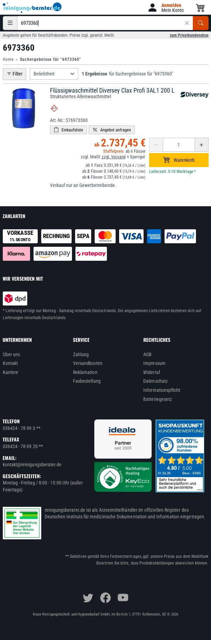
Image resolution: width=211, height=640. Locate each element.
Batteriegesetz (157, 399)
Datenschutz (155, 381)
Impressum (154, 363)
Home (8, 59)
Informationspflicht (161, 390)
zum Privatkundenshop (189, 35)
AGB (147, 354)
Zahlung (81, 354)
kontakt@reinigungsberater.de (32, 464)
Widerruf (151, 372)
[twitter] (88, 598)
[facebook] (105, 598)
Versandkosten (87, 363)
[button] (165, 7)
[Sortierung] (54, 74)
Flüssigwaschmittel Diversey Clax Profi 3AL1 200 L (112, 90)
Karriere (11, 372)
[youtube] (123, 598)
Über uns (11, 354)
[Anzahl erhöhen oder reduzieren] (179, 145)
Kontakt (10, 363)
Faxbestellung (87, 381)
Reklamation (85, 372)
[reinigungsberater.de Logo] (32, 7)
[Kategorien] (10, 23)
